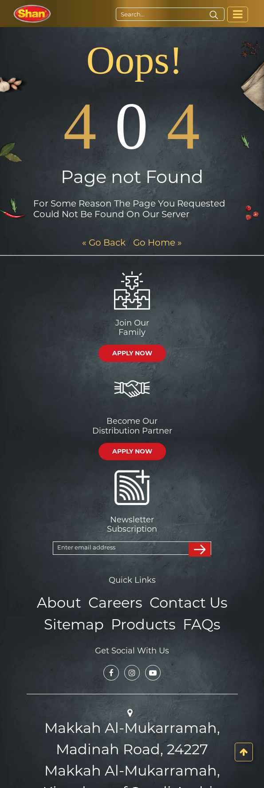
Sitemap (79, 621)
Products (142, 621)
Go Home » (157, 242)
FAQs (195, 621)
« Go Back (104, 242)
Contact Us (183, 601)
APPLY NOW (132, 353)
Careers (116, 601)
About (65, 601)
